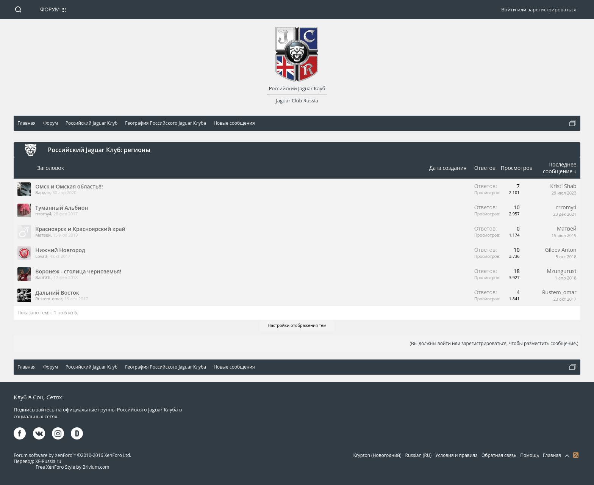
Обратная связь (498, 455)
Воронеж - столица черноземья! (78, 271)
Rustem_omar (48, 298)
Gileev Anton (561, 249)
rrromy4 (43, 214)
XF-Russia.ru (48, 461)
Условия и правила (456, 455)
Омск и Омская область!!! (69, 186)
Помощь (529, 455)
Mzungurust (561, 271)
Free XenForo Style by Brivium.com (72, 467)
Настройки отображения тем (297, 325)
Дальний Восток (57, 292)
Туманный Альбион (61, 207)
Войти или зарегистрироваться (538, 9)
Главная (552, 455)
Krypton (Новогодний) (377, 455)
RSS (575, 455)
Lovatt (41, 256)
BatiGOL (43, 277)
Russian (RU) (418, 455)
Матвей (43, 235)
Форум (50, 9)
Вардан (42, 192)
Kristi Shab (563, 186)
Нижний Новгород (60, 250)
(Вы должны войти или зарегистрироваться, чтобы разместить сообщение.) (494, 343)
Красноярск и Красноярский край (80, 228)
